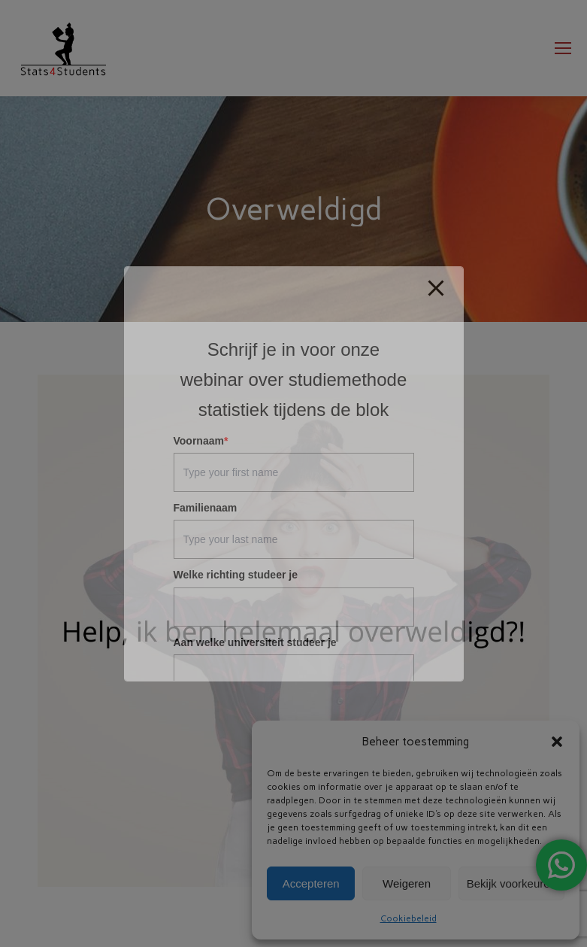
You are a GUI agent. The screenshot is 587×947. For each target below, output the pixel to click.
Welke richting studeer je (236, 575)
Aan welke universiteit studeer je (255, 642)
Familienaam (206, 508)
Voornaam (201, 441)
